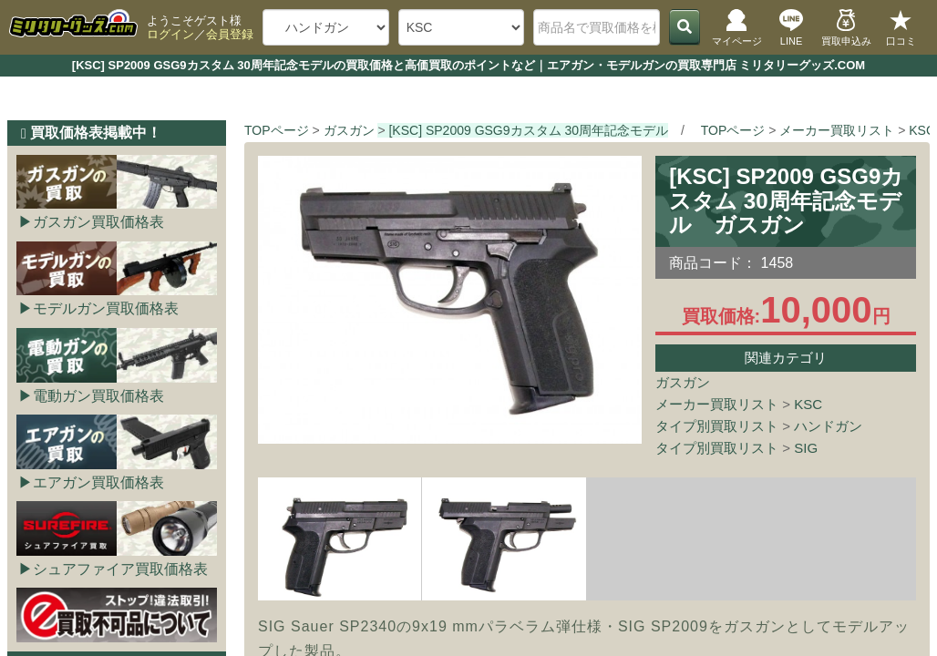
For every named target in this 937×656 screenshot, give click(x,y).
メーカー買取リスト (716, 404)
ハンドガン (828, 426)
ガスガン (682, 382)
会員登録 (229, 34)
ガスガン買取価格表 (98, 222)
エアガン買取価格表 (98, 482)
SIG (806, 448)
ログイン (170, 34)
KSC (808, 404)
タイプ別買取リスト (716, 426)
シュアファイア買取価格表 (120, 569)
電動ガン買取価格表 (98, 396)
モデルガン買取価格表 (106, 308)
